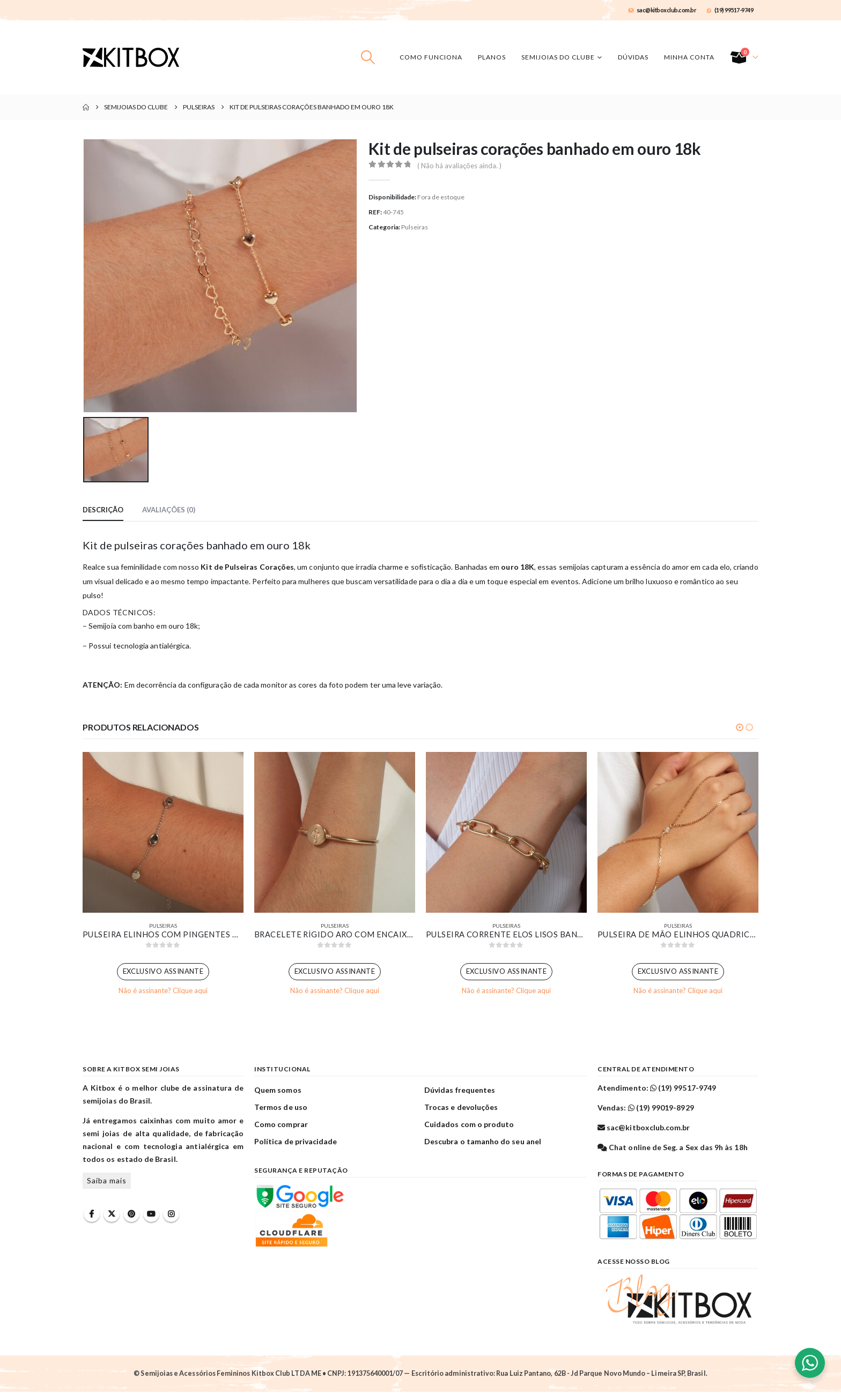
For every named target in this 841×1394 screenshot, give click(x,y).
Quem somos (277, 1092)
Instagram (171, 1216)
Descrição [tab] (103, 509)
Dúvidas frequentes (459, 1092)
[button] (368, 57)
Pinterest (131, 1216)
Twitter (112, 1216)
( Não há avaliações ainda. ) (459, 165)
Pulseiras (414, 227)
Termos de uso (280, 1109)
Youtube (151, 1216)
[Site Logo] (131, 57)
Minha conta (689, 57)
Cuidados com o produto (469, 1126)
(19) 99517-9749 (730, 9)
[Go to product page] (163, 832)
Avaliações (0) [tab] (168, 509)
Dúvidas (633, 57)
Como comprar (281, 1126)
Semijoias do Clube (558, 57)
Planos (492, 57)
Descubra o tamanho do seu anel (482, 1143)
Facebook (92, 1216)
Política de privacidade (295, 1143)
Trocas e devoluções (461, 1109)
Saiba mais (107, 1182)
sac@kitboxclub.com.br (662, 9)
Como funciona (431, 57)
